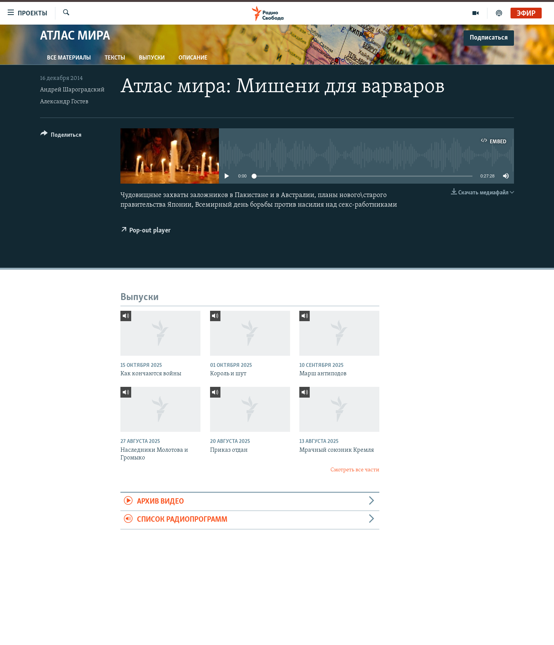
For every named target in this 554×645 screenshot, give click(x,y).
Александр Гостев (64, 102)
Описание (193, 58)
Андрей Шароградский (72, 90)
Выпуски (152, 58)
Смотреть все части (354, 470)
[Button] (61, 136)
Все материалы (69, 58)
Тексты (115, 58)
